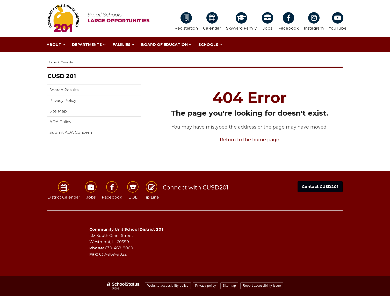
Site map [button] (229, 285)
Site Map (58, 111)
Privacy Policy (62, 100)
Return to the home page (249, 140)
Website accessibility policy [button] (168, 285)
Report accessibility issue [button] (262, 285)
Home (51, 62)
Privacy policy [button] (205, 285)
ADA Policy (60, 121)
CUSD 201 (61, 76)
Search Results (63, 89)
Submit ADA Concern (70, 132)
